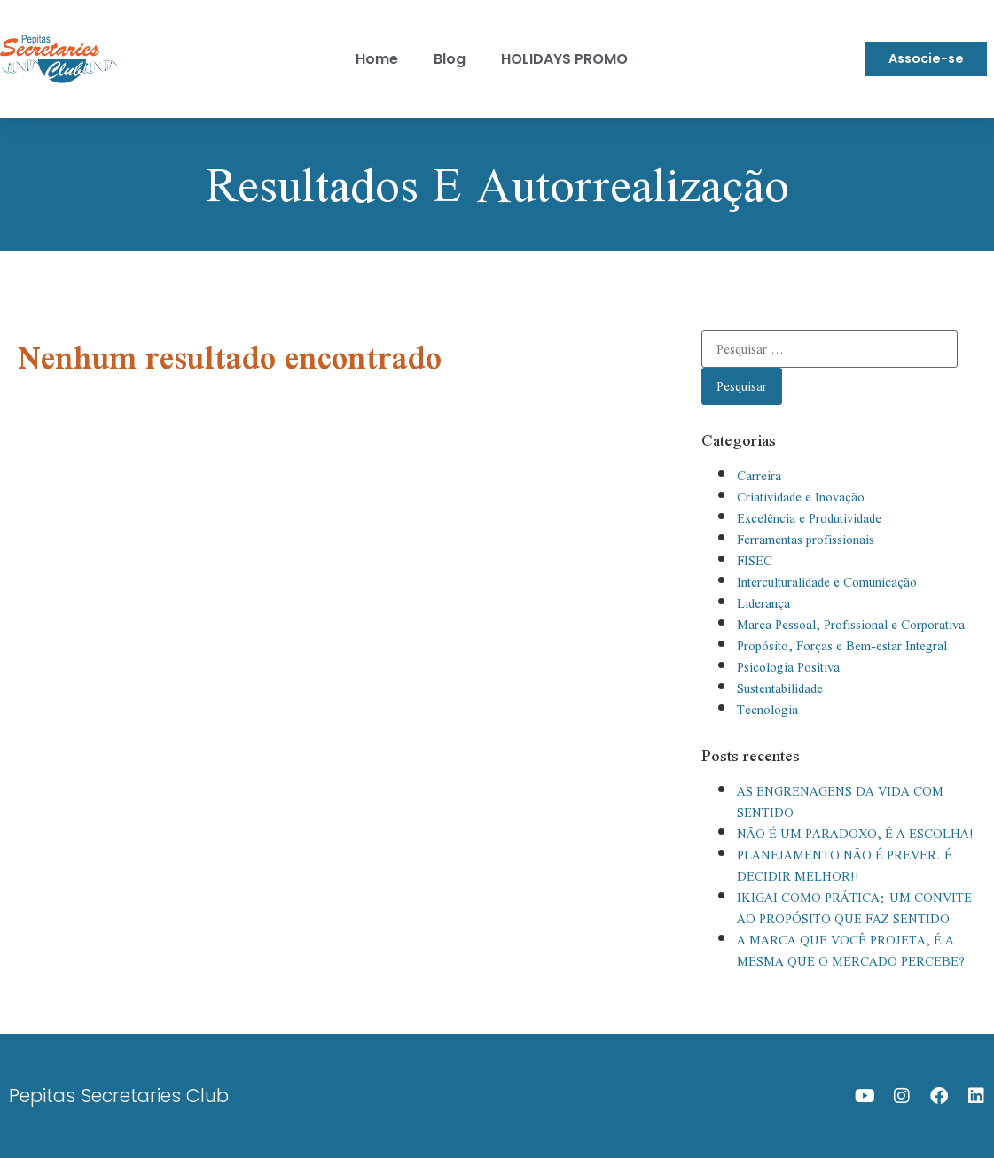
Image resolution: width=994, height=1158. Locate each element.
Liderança (763, 603)
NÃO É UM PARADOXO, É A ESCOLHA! (855, 834)
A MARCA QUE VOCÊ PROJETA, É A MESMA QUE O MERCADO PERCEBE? (851, 950)
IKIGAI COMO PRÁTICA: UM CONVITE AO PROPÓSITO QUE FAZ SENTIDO (854, 908)
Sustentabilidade (780, 688)
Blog (450, 59)
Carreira (759, 476)
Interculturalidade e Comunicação (827, 582)
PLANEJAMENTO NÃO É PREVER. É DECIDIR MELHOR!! (844, 865)
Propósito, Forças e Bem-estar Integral (842, 646)
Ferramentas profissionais (805, 539)
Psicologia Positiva (788, 667)
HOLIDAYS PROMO (564, 59)
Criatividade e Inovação (801, 497)
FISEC (754, 561)
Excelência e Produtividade (809, 518)
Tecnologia (767, 710)
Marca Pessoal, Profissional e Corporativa (851, 624)
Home (377, 59)
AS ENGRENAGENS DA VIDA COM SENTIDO (840, 802)
